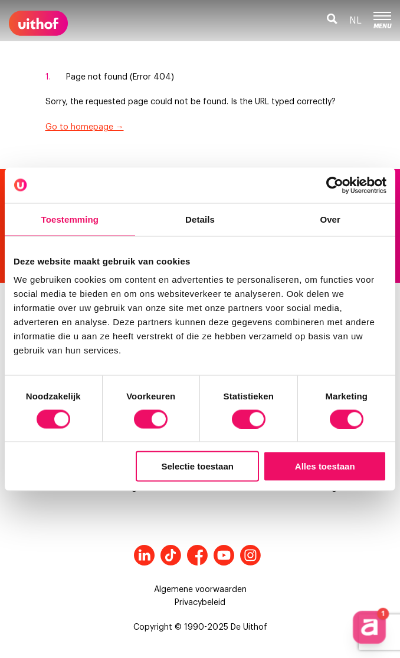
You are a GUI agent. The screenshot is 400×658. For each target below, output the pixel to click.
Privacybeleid (200, 603)
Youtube (224, 555)
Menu (382, 20)
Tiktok (170, 555)
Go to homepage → (84, 127)
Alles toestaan (325, 466)
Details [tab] (200, 219)
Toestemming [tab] (70, 219)
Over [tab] (330, 219)
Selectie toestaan (197, 466)
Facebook (197, 555)
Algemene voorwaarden (200, 590)
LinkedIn (144, 555)
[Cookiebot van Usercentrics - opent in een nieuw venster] (334, 185)
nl (355, 20)
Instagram (250, 555)
